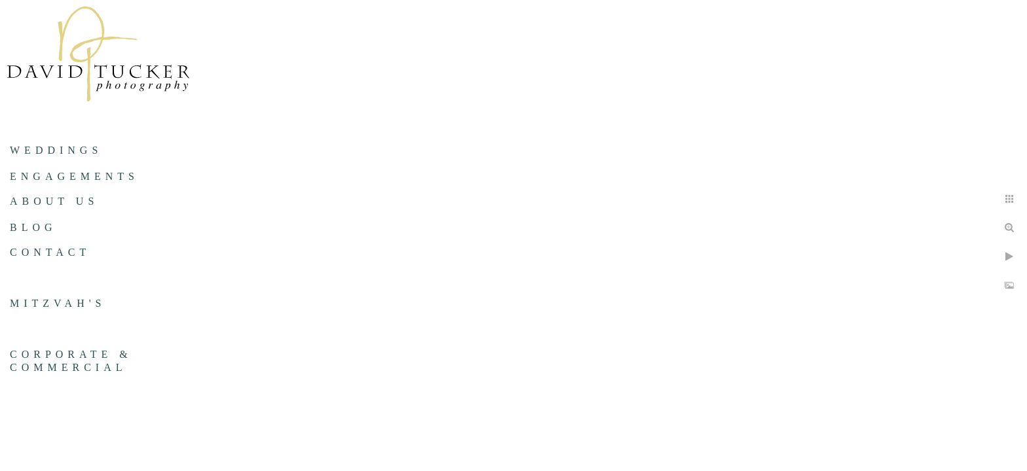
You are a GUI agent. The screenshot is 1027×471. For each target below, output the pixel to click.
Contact (50, 252)
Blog (33, 227)
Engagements (74, 176)
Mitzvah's (57, 303)
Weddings (56, 150)
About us (54, 201)
